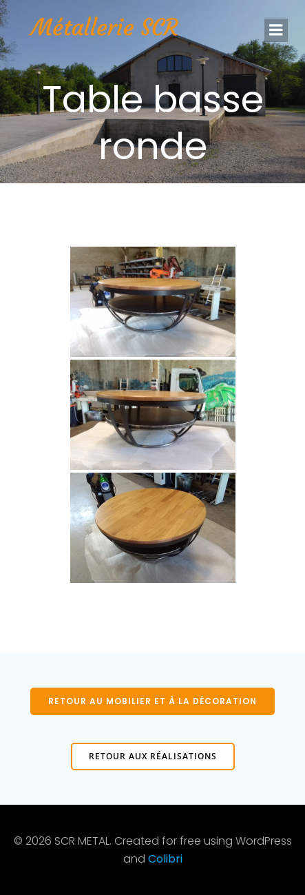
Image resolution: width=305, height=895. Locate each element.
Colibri (165, 859)
